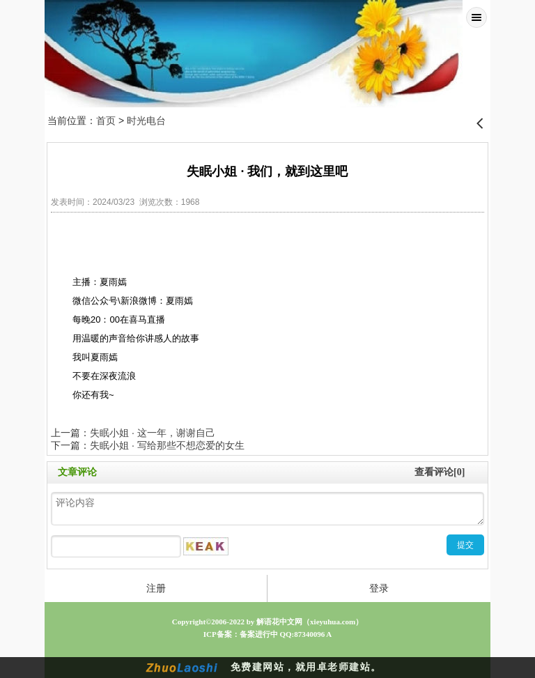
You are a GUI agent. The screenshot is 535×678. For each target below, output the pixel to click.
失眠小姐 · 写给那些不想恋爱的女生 (167, 445)
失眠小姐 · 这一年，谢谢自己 (152, 432)
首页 (106, 120)
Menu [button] (476, 17)
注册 (156, 588)
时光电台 (146, 120)
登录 (379, 588)
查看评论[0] (439, 472)
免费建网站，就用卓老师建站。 (306, 667)
